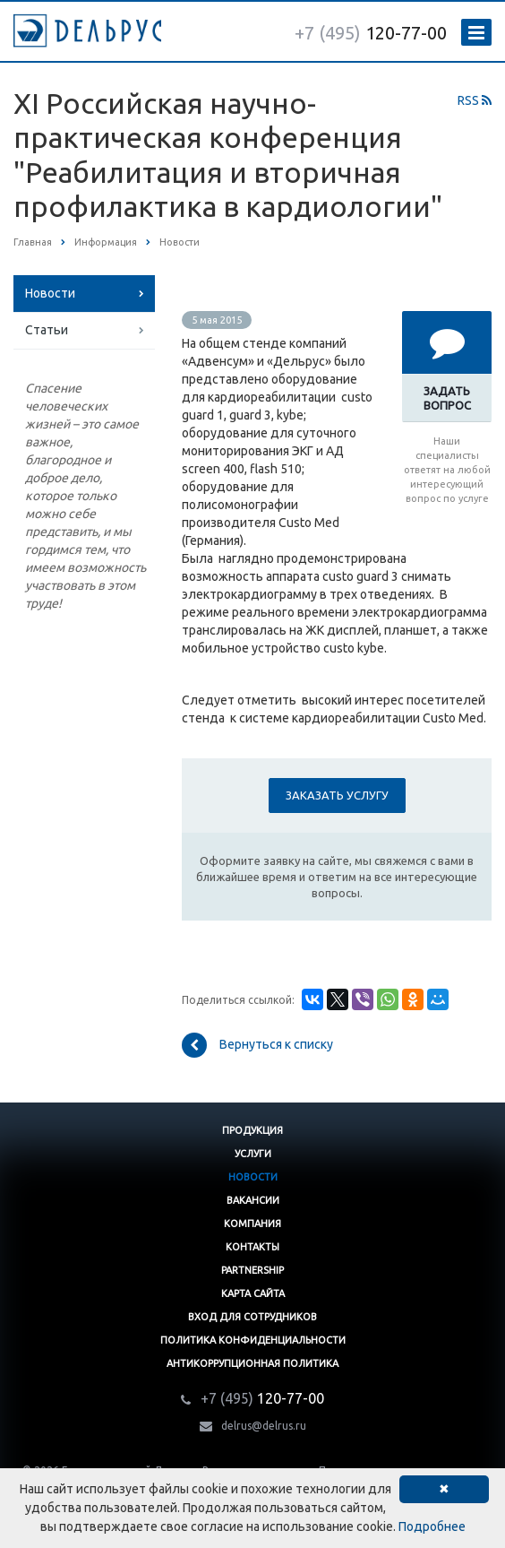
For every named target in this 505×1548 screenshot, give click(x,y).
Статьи (46, 330)
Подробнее (432, 1526)
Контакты (252, 1246)
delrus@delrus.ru (263, 1425)
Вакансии (253, 1200)
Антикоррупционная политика (252, 1363)
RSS (475, 100)
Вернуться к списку (257, 1045)
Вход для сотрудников (252, 1316)
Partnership (252, 1270)
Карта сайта (253, 1293)
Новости (50, 293)
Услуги (253, 1153)
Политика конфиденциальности (253, 1340)
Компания (252, 1223)
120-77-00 (371, 32)
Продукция (252, 1130)
